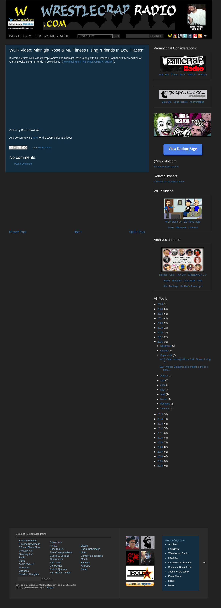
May (163, 389)
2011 (160, 433)
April (163, 394)
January (165, 408)
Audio (170, 227)
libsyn (183, 74)
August (164, 375)
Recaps (163, 275)
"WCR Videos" (26, 564)
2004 (160, 465)
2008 (160, 447)
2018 (160, 332)
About (84, 569)
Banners (85, 562)
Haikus (53, 545)
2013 (160, 423)
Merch (84, 559)
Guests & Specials (60, 556)
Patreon (202, 74)
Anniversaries (197, 102)
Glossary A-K (195, 275)
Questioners (56, 559)
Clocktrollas (56, 565)
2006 (160, 456)
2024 (160, 304)
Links (83, 552)
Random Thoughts (28, 574)
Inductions (173, 548)
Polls (199, 280)
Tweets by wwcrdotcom (166, 166)
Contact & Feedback (92, 556)
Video (22, 561)
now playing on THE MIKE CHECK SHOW (88, 61)
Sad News (55, 562)
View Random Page (183, 149)
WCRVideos (44, 147)
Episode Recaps (27, 540)
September (166, 355)
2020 (160, 323)
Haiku (166, 280)
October (165, 350)
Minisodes (181, 227)
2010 (160, 437)
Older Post (137, 232)
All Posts (85, 565)
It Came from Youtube (179, 562)
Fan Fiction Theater (60, 572)
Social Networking (90, 549)
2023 (160, 309)
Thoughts (177, 280)
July (162, 380)
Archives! (173, 544)
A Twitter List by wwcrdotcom (169, 181)
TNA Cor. (181, 275)
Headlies (173, 558)
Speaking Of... (57, 549)
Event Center (175, 576)
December (166, 346)
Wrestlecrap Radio (178, 553)
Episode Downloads (29, 544)
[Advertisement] (77, 201)
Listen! (84, 545)
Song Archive (181, 102)
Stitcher (192, 74)
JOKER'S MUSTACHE (52, 36)
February (165, 403)
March (164, 399)
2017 (160, 337)
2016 (160, 342)
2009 (160, 442)
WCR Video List (173, 221)
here (35, 137)
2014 (160, 419)
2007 (160, 452)
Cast (171, 275)
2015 (160, 414)
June (163, 385)
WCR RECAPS (20, 36)
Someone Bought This (180, 567)
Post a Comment (23, 163)
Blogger (50, 588)
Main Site (164, 74)
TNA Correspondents (61, 552)
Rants (171, 581)
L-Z (204, 275)
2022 (160, 313)
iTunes (174, 74)
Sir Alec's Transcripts (191, 286)
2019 (160, 327)
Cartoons (193, 227)
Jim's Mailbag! (170, 286)
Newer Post (17, 232)
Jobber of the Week (178, 571)
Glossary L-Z (26, 554)
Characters (56, 542)
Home (77, 232)
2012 (160, 428)
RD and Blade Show (29, 547)
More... (172, 585)
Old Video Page (191, 221)
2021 (160, 318)
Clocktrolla (189, 280)
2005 (160, 461)
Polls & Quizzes (58, 569)
